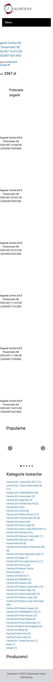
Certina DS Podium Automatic (24, 586)
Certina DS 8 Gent (17, 510)
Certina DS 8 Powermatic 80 (23, 518)
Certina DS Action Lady (20, 525)
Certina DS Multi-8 (17, 575)
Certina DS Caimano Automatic (24, 536)
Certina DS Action (18, 521)
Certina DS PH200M (18, 579)
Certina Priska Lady (18, 637)
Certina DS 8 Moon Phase (22, 514)
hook (10, 644)
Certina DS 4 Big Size (19, 500)
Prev (10, 448)
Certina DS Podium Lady (21, 597)
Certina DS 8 (15, 507)
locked (11, 647)
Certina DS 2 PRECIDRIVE (22, 492)
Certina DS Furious (18, 565)
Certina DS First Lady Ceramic (24, 561)
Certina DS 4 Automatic (20, 496)
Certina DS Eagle (17, 557)
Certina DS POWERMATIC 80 (23, 611)
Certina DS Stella (17, 629)
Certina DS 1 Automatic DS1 (23, 481)
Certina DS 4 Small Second (22, 503)
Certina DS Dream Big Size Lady (25, 554)
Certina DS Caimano (19, 532)
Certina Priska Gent (18, 633)
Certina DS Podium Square (22, 608)
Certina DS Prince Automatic (23, 622)
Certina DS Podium (19, 582)
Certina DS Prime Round (21, 615)
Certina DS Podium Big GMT (23, 593)
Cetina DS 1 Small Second (22, 640)
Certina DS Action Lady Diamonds (26, 528)
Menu (8, 22)
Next (43, 448)
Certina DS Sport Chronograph (24, 626)
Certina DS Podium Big (20, 590)
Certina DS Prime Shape (20, 619)
